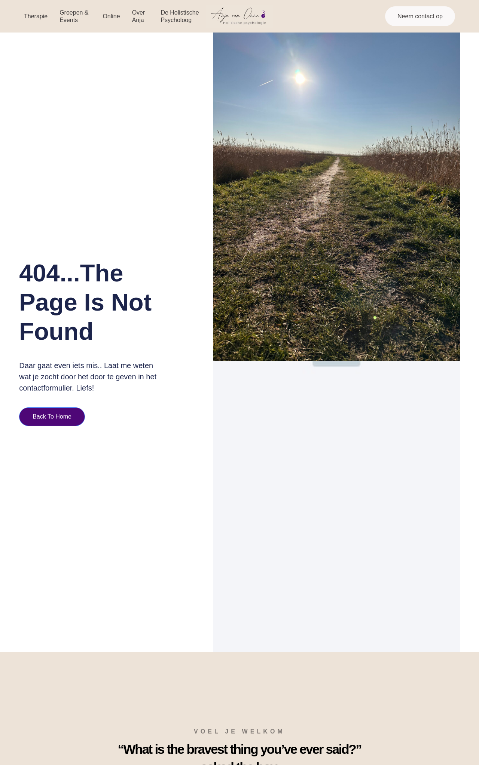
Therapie (36, 16)
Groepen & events (74, 16)
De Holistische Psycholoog (180, 16)
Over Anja (138, 16)
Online (111, 16)
